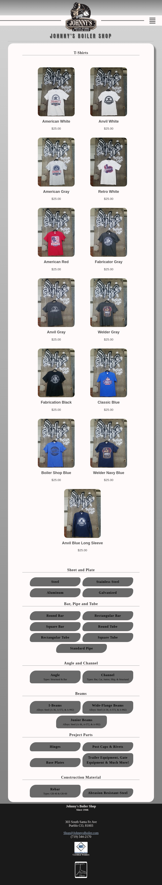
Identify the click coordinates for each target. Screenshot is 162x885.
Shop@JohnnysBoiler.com (81, 833)
